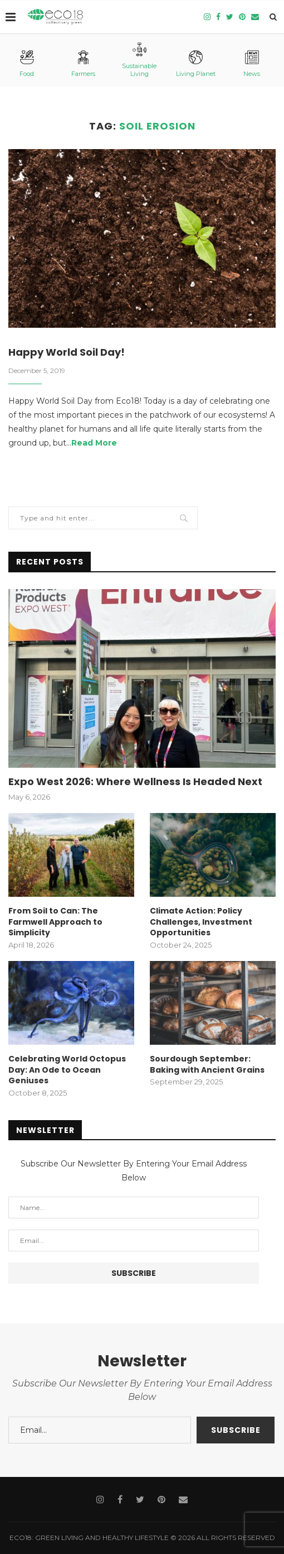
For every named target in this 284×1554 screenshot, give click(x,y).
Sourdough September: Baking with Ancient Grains (207, 1064)
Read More (94, 443)
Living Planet (196, 64)
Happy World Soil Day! (66, 352)
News (251, 64)
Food (26, 64)
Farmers (83, 64)
